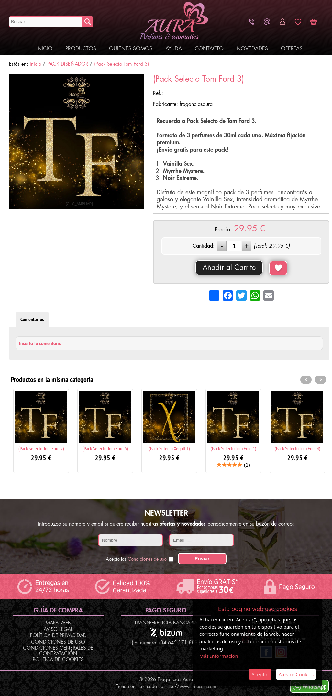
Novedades (252, 48)
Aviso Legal (58, 629)
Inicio (44, 48)
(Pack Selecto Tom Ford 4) (297, 448)
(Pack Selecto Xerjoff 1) (169, 448)
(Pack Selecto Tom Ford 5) (105, 448)
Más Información (218, 656)
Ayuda (173, 48)
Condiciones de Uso (58, 642)
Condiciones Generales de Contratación (58, 651)
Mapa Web (58, 623)
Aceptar (260, 674)
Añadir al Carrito (229, 267)
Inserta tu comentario (40, 343)
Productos (80, 48)
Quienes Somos (130, 48)
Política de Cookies (58, 659)
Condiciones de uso (147, 559)
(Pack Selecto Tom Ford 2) (41, 448)
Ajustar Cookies (296, 674)
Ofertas (292, 48)
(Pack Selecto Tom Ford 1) (233, 448)
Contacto (209, 48)
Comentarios (32, 319)
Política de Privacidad (58, 635)
